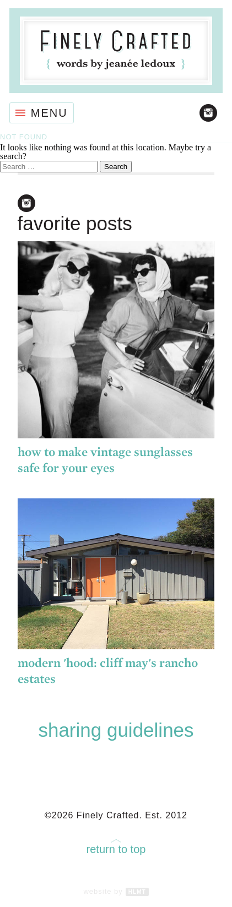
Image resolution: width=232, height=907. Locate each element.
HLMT (137, 892)
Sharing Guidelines (115, 730)
